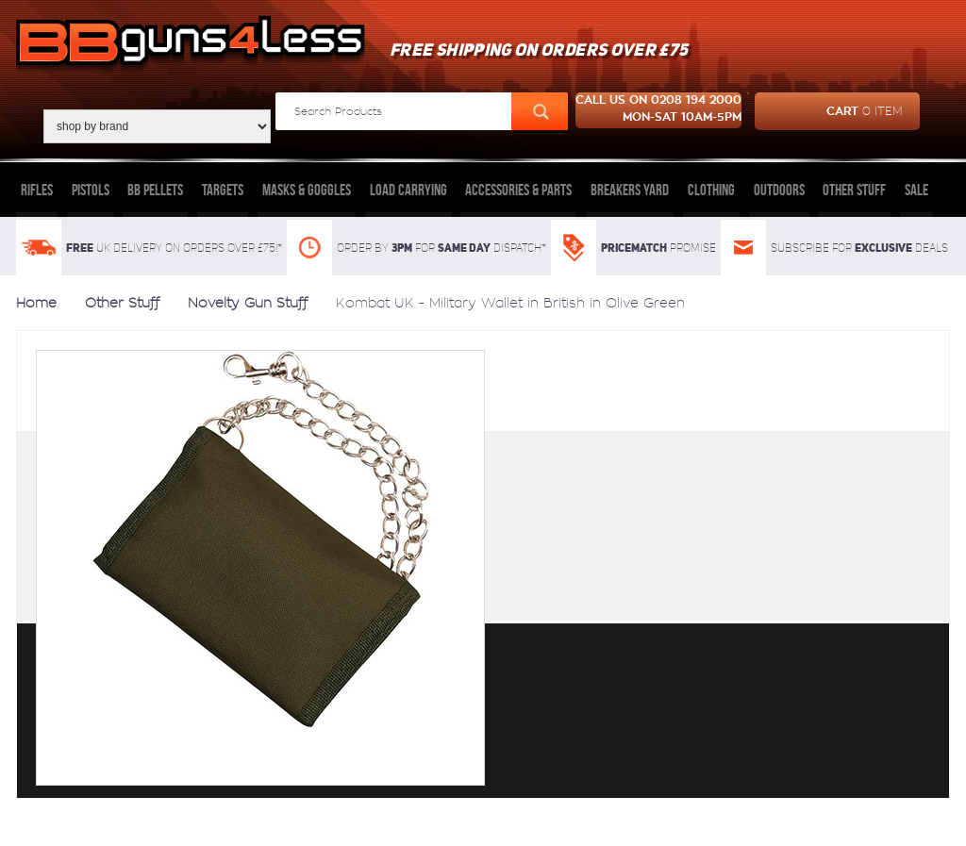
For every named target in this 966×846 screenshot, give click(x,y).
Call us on (658, 110)
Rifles (37, 189)
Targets (222, 189)
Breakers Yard (630, 189)
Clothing (711, 189)
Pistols (90, 189)
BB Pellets (155, 189)
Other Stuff (854, 189)
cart (829, 111)
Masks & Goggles (306, 189)
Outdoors (779, 189)
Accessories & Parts (518, 189)
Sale (916, 189)
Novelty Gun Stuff (248, 302)
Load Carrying (408, 189)
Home (36, 302)
